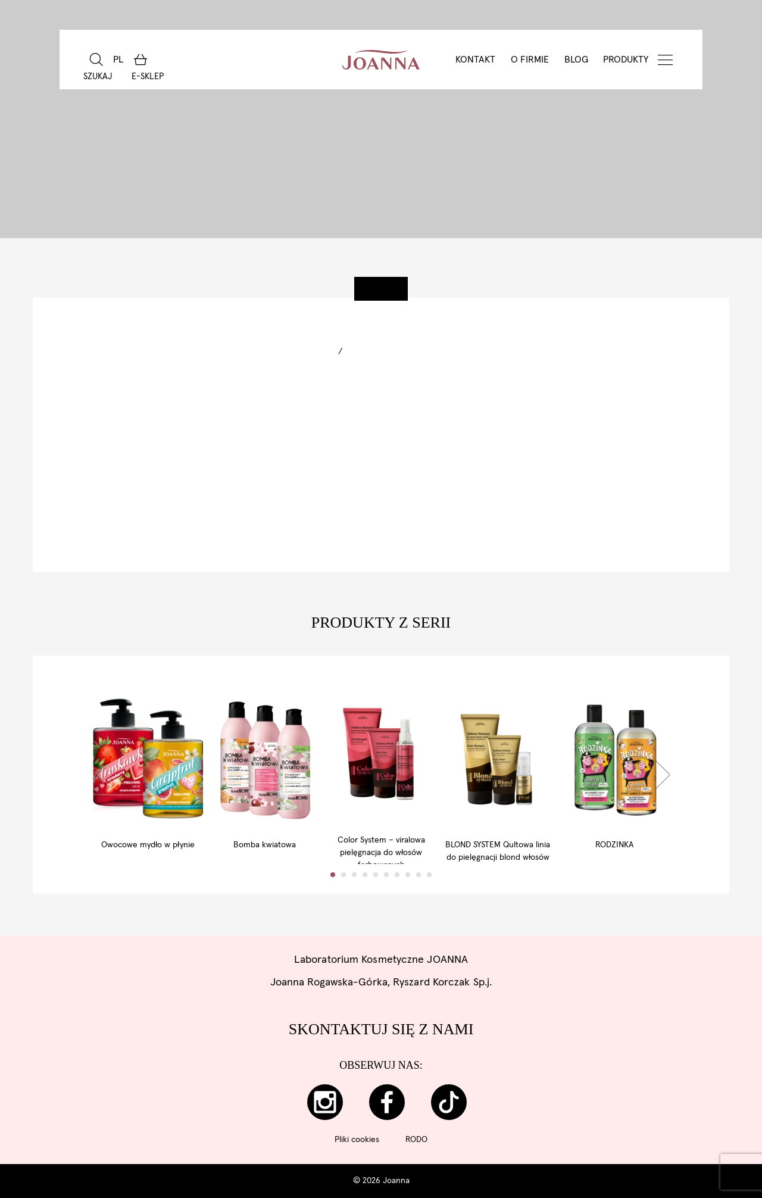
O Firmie (530, 59)
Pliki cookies (357, 1139)
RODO (416, 1139)
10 (429, 896)
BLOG (576, 59)
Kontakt (475, 59)
